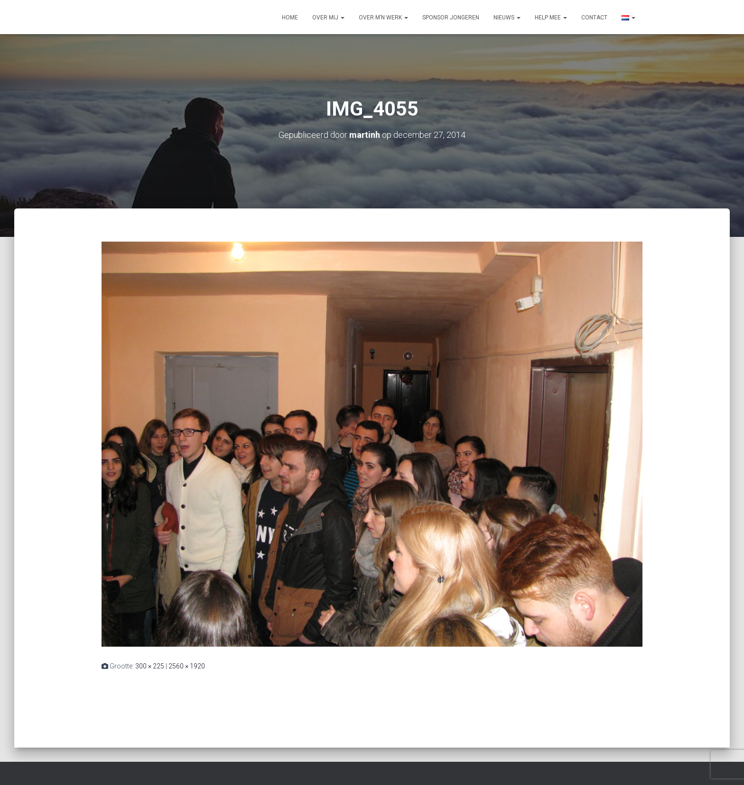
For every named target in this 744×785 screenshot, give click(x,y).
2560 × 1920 (186, 666)
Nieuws (507, 17)
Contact (594, 17)
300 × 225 (149, 666)
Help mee (551, 17)
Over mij (328, 17)
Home (290, 17)
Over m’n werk (383, 17)
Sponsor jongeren (450, 17)
